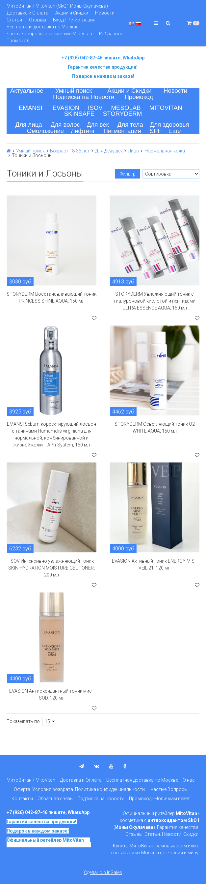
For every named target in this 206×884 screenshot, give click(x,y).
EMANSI (30, 107)
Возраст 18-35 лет (70, 150)
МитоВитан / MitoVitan (31, 780)
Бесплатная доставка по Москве (42, 26)
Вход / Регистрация (74, 19)
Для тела (130, 124)
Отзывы (37, 19)
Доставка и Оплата (27, 13)
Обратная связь (55, 798)
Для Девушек (109, 150)
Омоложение (45, 130)
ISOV (95, 107)
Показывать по (23, 721)
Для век (98, 124)
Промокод (18, 40)
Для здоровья (169, 124)
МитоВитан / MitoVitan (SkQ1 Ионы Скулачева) (57, 6)
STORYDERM (122, 113)
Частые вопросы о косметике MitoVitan (49, 33)
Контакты (22, 798)
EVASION (66, 107)
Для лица (28, 124)
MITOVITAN (165, 107)
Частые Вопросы (169, 789)
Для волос (65, 124)
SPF (156, 130)
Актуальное (26, 90)
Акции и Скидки (71, 13)
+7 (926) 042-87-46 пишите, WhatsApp (103, 57)
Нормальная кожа (164, 150)
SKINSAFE (79, 113)
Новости (105, 13)
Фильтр (128, 174)
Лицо (133, 150)
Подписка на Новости (83, 96)
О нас (189, 780)
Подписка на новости (100, 798)
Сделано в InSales (103, 872)
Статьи (14, 19)
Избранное (111, 33)
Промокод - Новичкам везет (159, 798)
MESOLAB (126, 107)
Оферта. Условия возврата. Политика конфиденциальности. (80, 789)
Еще (174, 130)
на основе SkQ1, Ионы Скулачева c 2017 (49, 842)
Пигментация (122, 130)
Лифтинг (83, 130)
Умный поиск (73, 90)
